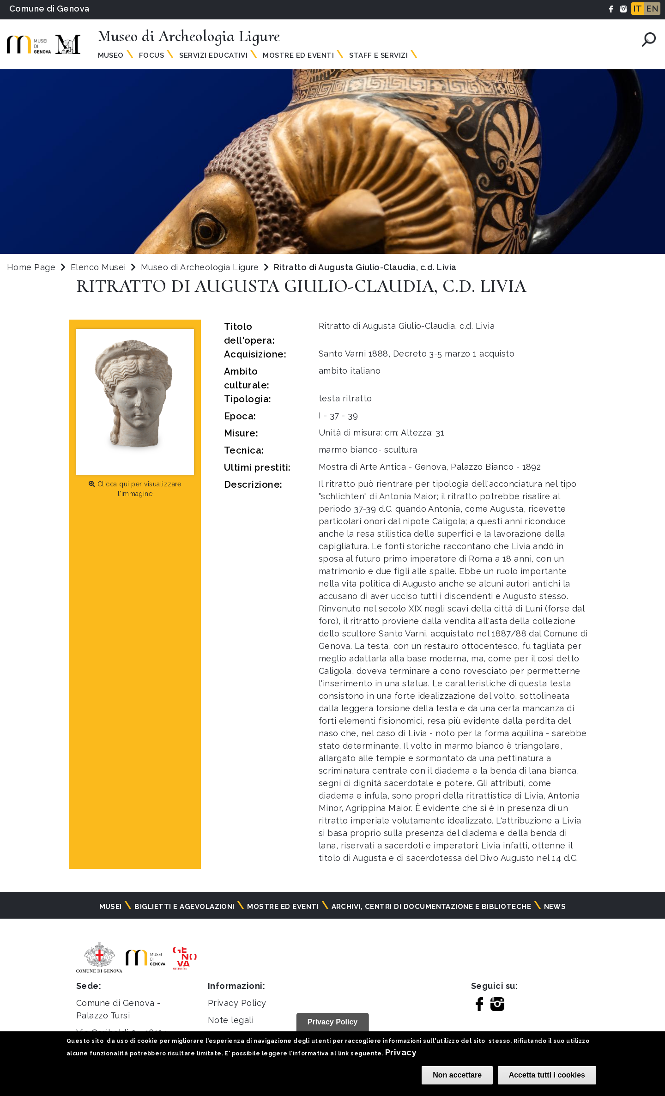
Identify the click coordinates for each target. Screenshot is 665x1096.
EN (652, 8)
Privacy (401, 1052)
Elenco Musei (98, 267)
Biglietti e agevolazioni (184, 906)
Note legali (231, 1020)
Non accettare (457, 1075)
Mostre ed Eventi (298, 55)
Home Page (31, 267)
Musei (110, 906)
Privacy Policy (237, 1003)
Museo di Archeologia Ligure (201, 267)
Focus (151, 55)
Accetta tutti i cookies (547, 1075)
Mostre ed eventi (283, 906)
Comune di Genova (49, 8)
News (555, 906)
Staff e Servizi (378, 55)
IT (638, 8)
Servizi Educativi (213, 55)
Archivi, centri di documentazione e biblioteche (432, 906)
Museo (111, 55)
